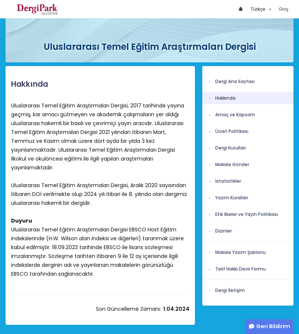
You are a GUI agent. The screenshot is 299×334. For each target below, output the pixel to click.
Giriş (283, 9)
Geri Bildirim (273, 326)
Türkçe (258, 9)
